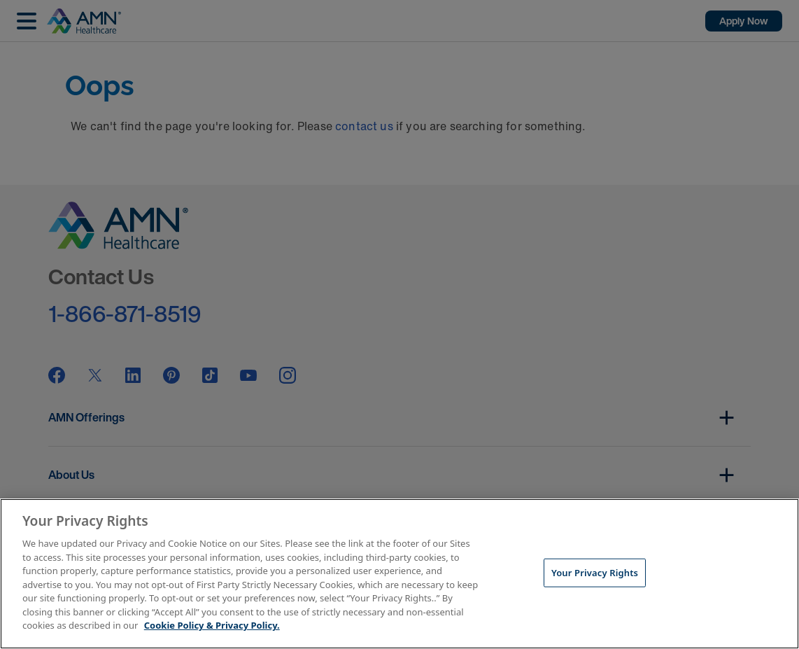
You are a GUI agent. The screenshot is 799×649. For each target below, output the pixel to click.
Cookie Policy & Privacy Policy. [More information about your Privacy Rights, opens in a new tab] (212, 625)
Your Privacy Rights (594, 572)
